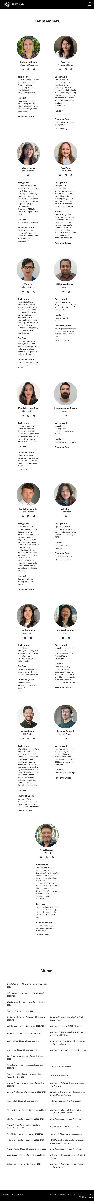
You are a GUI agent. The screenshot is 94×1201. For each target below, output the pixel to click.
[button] (28, 47)
